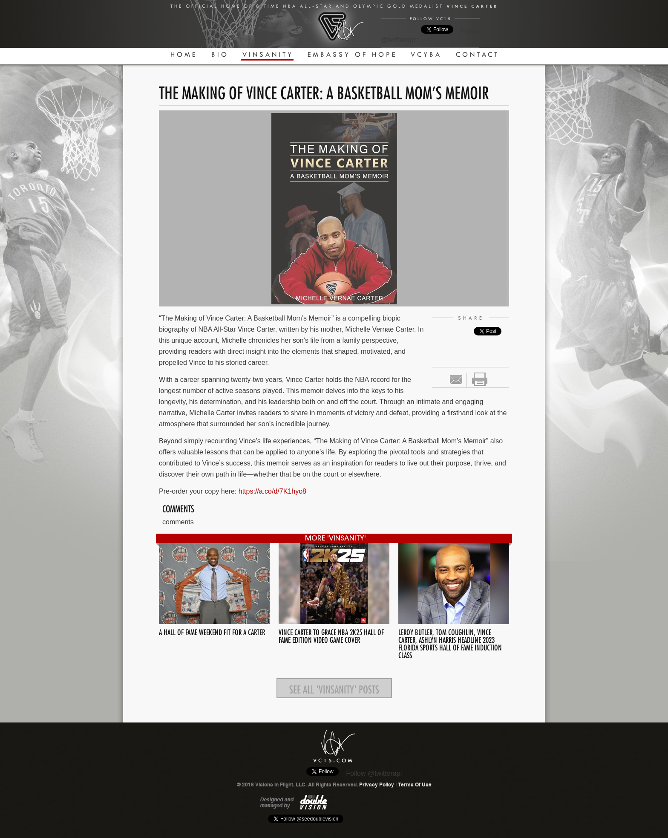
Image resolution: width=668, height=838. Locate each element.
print (479, 379)
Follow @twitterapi (374, 773)
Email (456, 379)
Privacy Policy (376, 784)
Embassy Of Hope (352, 54)
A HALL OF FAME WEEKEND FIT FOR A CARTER (212, 631)
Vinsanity (268, 54)
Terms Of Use (415, 784)
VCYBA (426, 54)
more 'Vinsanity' (335, 538)
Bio (220, 54)
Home (183, 54)
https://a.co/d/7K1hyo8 (272, 491)
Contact (477, 54)
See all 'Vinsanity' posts (334, 688)
